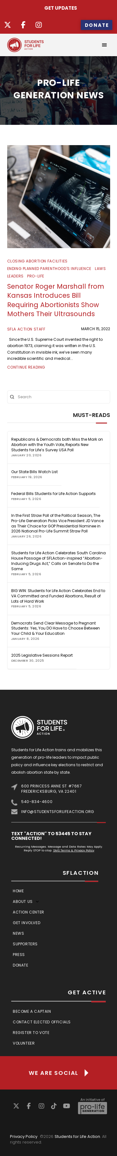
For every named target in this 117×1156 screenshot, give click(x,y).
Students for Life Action (77, 1136)
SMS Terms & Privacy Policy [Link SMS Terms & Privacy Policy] (73, 850)
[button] (104, 45)
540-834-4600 (36, 801)
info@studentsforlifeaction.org (57, 811)
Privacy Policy (23, 1136)
